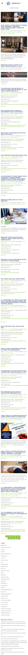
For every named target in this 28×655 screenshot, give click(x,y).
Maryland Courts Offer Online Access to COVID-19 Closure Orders (13, 260)
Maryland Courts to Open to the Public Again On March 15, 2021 (12, 65)
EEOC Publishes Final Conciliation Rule (12, 326)
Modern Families (4, 596)
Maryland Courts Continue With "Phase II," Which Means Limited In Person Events (12, 238)
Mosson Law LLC (4, 598)
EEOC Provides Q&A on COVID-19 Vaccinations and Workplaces (11, 392)
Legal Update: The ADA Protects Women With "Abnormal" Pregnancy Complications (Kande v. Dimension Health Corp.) (14, 27)
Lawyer (17, 32)
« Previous (9, 536)
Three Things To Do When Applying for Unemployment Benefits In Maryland (14, 416)
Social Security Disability (13, 397)
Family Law (12, 494)
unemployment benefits (6, 608)
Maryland (3, 587)
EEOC (2, 562)
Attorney (24, 30)
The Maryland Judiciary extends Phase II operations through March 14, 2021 (14, 371)
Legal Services (4, 583)
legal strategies (4, 585)
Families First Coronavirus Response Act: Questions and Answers (13, 349)
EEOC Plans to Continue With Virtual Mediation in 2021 (13, 133)
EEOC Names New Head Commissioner (13, 279)
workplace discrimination (6, 610)
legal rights (3, 581)
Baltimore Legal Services (6, 553)
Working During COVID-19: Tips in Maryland (12, 200)
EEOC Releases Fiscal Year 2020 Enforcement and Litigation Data (12, 111)
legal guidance (4, 545)
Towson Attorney (4, 602)
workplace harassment (5, 547)
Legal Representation (5, 579)
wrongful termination (5, 615)
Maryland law (3, 591)
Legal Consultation (17, 69)
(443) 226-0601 (14, 8)
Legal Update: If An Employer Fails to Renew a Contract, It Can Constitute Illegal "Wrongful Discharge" (13, 452)
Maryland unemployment (6, 594)
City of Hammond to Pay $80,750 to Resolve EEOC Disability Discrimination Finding (14, 514)
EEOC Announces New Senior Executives (9, 638)
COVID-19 (10, 69)
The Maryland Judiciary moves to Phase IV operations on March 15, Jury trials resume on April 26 (14, 90)
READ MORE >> (3, 60)
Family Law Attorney (13, 396)
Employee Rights (4, 564)
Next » (18, 538)
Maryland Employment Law (6, 589)
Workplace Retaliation (5, 613)
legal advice (3, 575)
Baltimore (3, 551)
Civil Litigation (4, 69)
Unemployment (4, 308)
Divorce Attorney (5, 204)
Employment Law (11, 32)
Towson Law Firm (11, 33)
